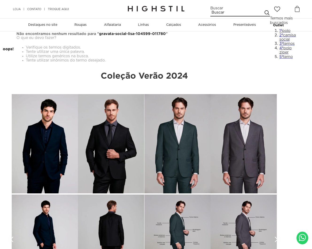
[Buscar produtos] (267, 12)
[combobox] (240, 11)
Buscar (216, 8)
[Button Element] (296, 9)
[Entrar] (287, 9)
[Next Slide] (276, 239)
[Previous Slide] (12, 239)
